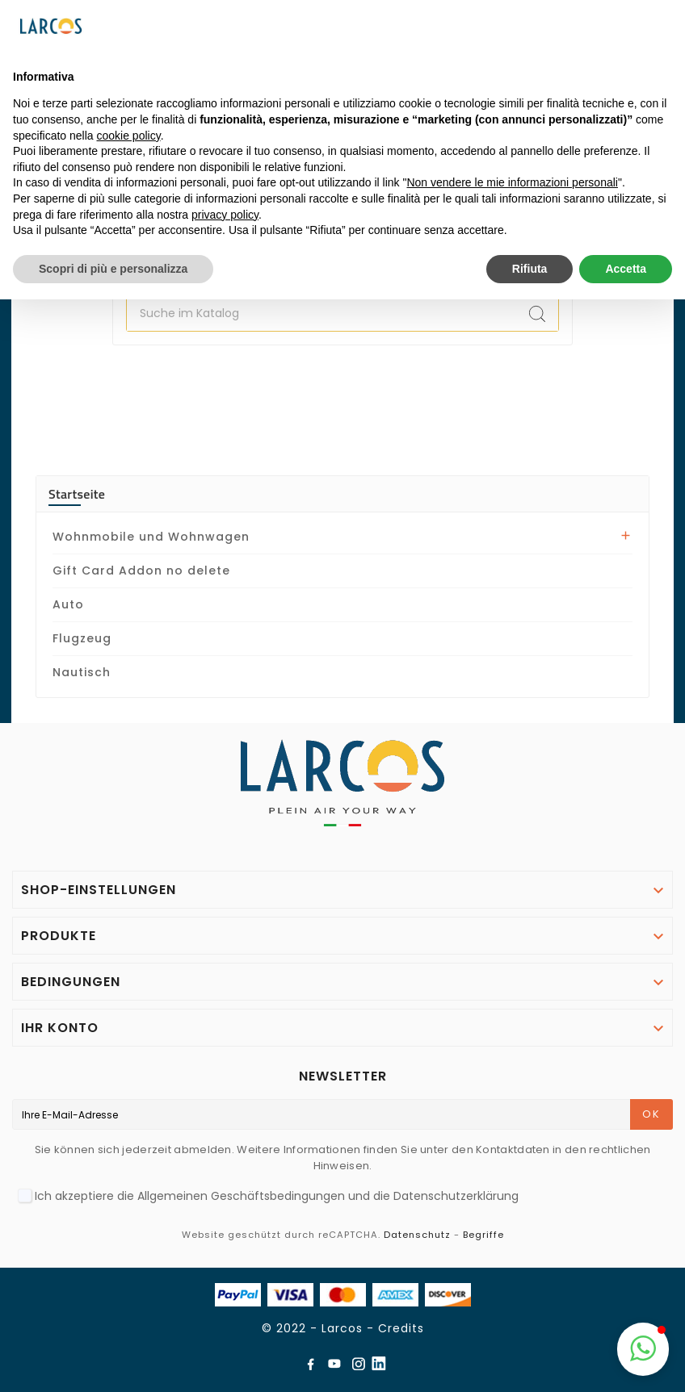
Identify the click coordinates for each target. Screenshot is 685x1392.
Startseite (76, 494)
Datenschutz (417, 1234)
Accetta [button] (625, 268)
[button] (643, 1349)
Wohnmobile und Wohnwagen (151, 537)
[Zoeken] (321, 314)
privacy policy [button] (224, 214)
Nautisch (82, 672)
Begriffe (483, 1234)
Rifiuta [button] (530, 268)
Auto (68, 604)
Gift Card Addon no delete (141, 570)
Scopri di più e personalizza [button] (113, 268)
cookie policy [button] (129, 135)
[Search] (537, 314)
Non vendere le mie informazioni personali (511, 182)
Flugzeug (82, 638)
